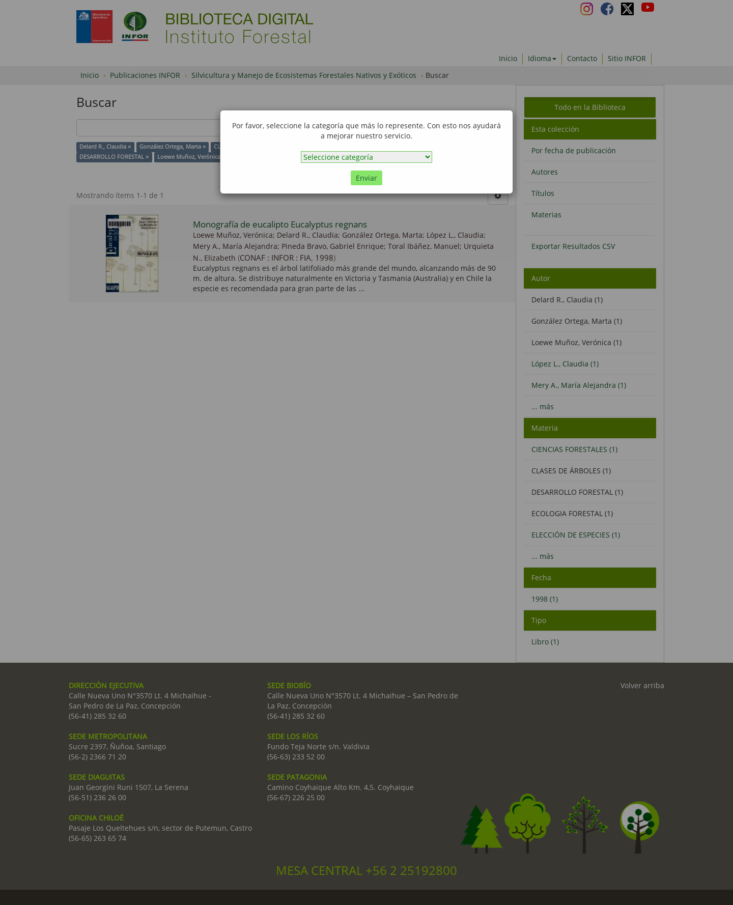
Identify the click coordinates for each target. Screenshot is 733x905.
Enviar (366, 178)
